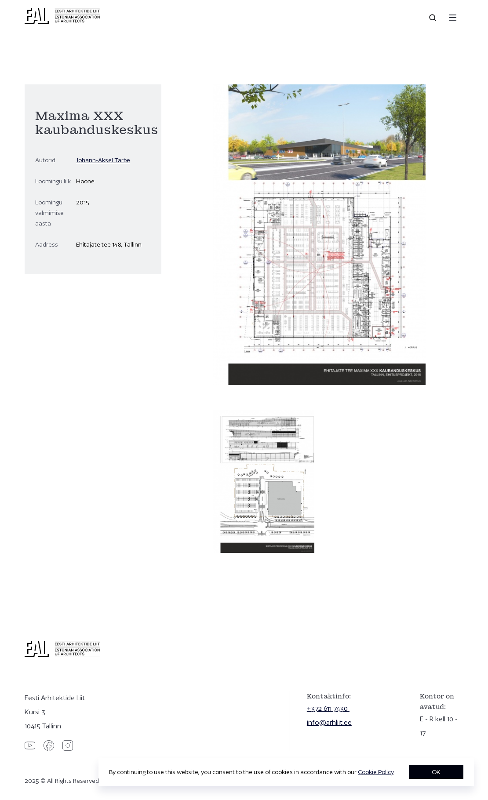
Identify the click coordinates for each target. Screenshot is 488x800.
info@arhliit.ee (329, 722)
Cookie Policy (375, 771)
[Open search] (433, 17)
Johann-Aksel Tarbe (103, 160)
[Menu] (452, 17)
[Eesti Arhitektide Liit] (62, 21)
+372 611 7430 (328, 708)
